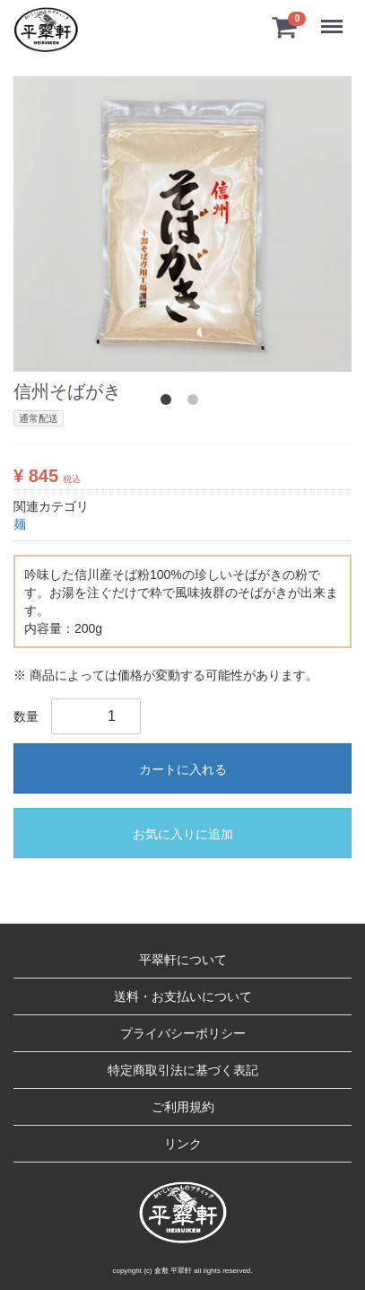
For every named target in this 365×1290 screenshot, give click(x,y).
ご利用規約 (183, 1107)
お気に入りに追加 (183, 834)
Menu (336, 18)
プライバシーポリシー (183, 1033)
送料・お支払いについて (183, 996)
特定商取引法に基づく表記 (183, 1070)
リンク (183, 1143)
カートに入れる (183, 769)
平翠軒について (183, 959)
